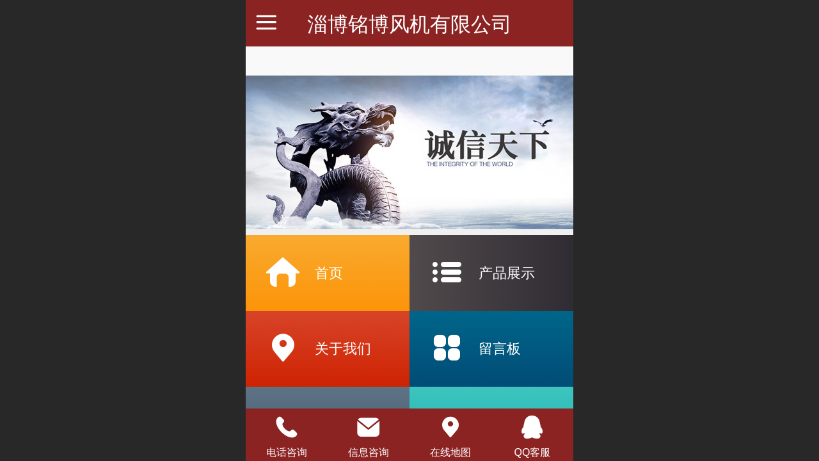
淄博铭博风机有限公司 (409, 24)
